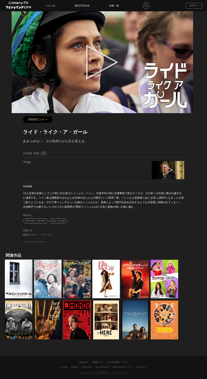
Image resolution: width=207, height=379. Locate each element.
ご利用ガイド (97, 362)
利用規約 (74, 367)
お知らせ (83, 362)
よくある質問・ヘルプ (117, 362)
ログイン (194, 5)
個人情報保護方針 (102, 367)
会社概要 (64, 367)
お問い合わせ (141, 367)
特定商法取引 (86, 367)
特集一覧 (114, 5)
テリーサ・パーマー (35, 220)
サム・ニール (58, 220)
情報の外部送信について (122, 367)
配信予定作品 (82, 5)
